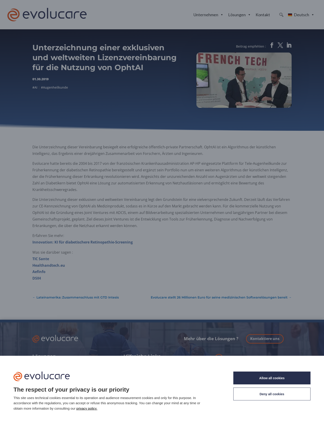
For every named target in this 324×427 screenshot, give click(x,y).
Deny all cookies (272, 394)
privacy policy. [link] (86, 408)
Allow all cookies (272, 378)
